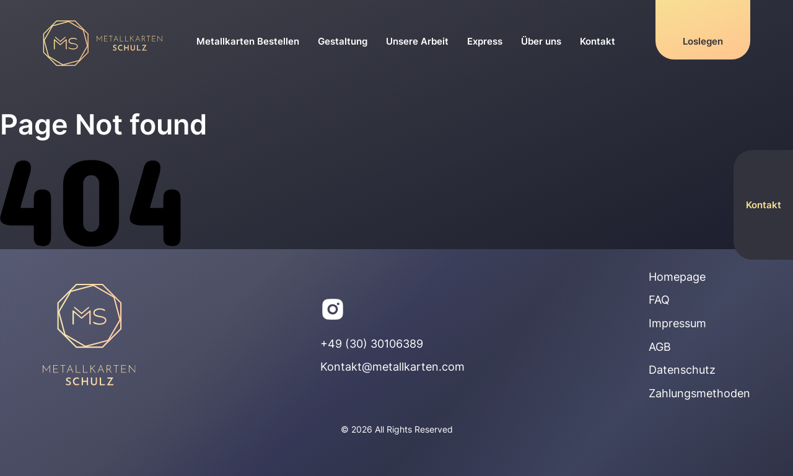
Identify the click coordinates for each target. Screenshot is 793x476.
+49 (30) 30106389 (371, 343)
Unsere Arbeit (417, 41)
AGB (660, 346)
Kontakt (597, 41)
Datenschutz (682, 369)
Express (484, 41)
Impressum (677, 323)
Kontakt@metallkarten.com (392, 366)
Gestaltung (342, 41)
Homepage (677, 276)
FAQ (659, 299)
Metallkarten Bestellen (247, 41)
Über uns (541, 41)
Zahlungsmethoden (699, 393)
